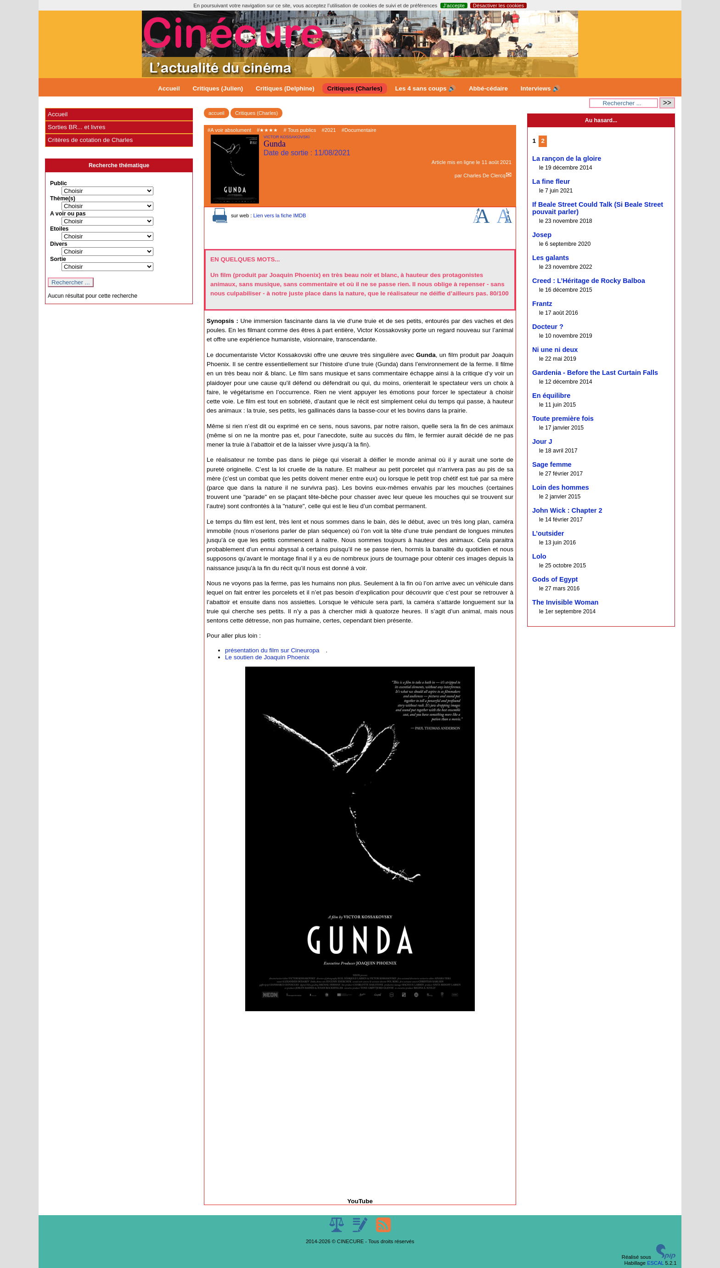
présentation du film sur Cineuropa (272, 650)
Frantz (542, 303)
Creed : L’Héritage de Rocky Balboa (588, 280)
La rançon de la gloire (566, 158)
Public (58, 183)
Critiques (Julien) (218, 88)
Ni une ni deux (555, 349)
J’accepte (454, 5)
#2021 (328, 130)
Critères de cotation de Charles (90, 139)
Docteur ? (547, 326)
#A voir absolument (229, 130)
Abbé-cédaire (488, 88)
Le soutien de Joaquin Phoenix (267, 657)
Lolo (539, 556)
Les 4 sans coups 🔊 (425, 88)
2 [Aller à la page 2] (543, 140)
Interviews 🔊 (540, 88)
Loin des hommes (560, 487)
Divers (59, 244)
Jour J (542, 441)
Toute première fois (563, 418)
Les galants (550, 257)
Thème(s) (62, 198)
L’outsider (548, 533)
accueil (216, 113)
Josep (541, 234)
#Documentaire (359, 130)
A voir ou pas (68, 213)
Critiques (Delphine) (285, 88)
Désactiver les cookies (498, 5)
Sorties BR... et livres (76, 127)
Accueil (169, 88)
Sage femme (552, 464)
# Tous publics (300, 130)
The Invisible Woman (565, 602)
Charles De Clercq (484, 175)
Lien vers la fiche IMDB (279, 215)
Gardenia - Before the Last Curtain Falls (595, 372)
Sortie (58, 259)
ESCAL (655, 1263)
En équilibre (551, 395)
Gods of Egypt (555, 579)
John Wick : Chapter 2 (567, 510)
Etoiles (59, 229)
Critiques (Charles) (354, 88)
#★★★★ (267, 130)
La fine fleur (551, 181)
